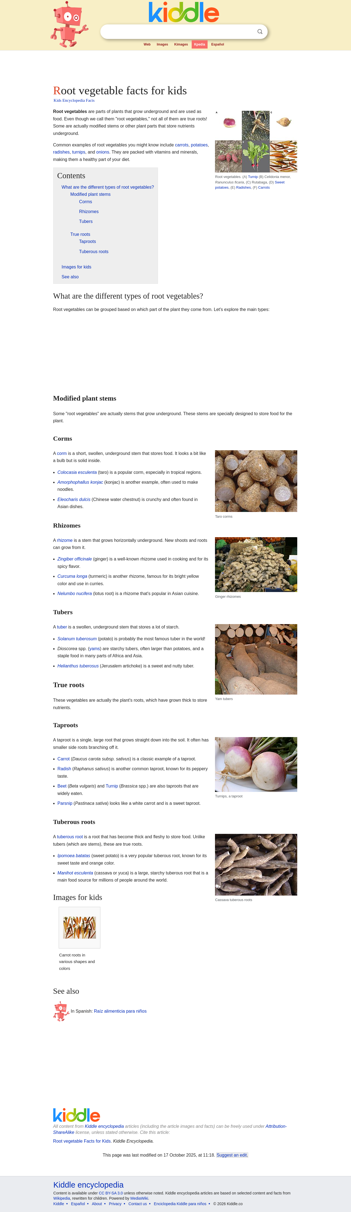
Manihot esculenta (75, 873)
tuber (62, 627)
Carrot (64, 759)
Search (260, 32)
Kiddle (58, 1204)
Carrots (264, 187)
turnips (78, 152)
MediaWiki (139, 1198)
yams (94, 648)
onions (102, 152)
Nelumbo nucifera (75, 593)
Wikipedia (61, 1198)
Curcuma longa (72, 576)
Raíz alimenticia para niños (120, 1011)
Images (162, 44)
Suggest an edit (232, 1155)
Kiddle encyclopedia (104, 1126)
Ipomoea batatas (74, 855)
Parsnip (65, 803)
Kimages (181, 44)
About (97, 1204)
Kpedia (199, 44)
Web (147, 44)
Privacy (115, 1204)
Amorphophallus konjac (80, 482)
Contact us (138, 1204)
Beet (62, 786)
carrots (181, 145)
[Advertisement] (175, 66)
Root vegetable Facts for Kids (82, 1141)
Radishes (243, 187)
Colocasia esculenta (77, 472)
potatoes (199, 145)
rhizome (65, 540)
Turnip (253, 177)
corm (62, 453)
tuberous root (70, 836)
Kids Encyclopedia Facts (74, 100)
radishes (61, 152)
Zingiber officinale (75, 559)
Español (217, 44)
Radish (64, 768)
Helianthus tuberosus (78, 666)
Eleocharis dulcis (74, 499)
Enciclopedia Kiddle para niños (180, 1204)
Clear (248, 31)
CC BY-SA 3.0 (111, 1193)
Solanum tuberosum (77, 638)
